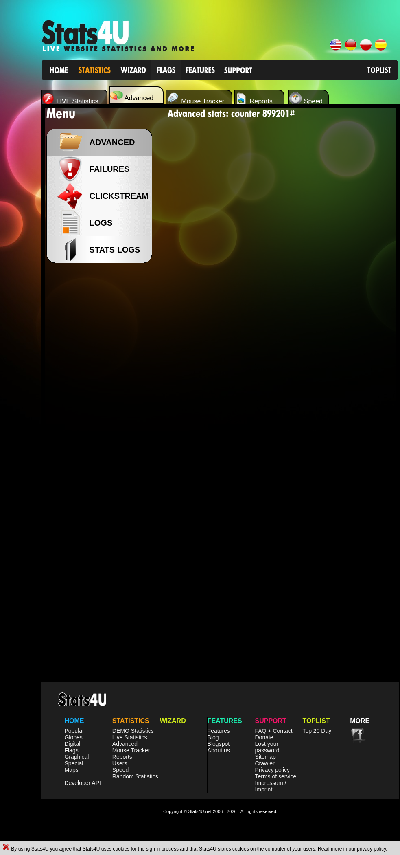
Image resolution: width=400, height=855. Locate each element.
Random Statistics (135, 776)
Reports (122, 757)
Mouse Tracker (131, 750)
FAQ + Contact (274, 731)
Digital (72, 744)
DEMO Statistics (133, 731)
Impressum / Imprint (270, 786)
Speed (120, 770)
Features (219, 731)
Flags (71, 750)
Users (119, 763)
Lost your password (267, 747)
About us (219, 750)
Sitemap (265, 757)
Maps (71, 770)
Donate (264, 737)
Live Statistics (129, 737)
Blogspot (219, 744)
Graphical (76, 757)
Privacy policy (272, 770)
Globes (73, 737)
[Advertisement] (102, 399)
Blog (213, 737)
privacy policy (371, 849)
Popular (74, 731)
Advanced (125, 744)
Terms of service (276, 776)
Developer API (82, 783)
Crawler (265, 763)
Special (73, 763)
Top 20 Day (316, 731)
